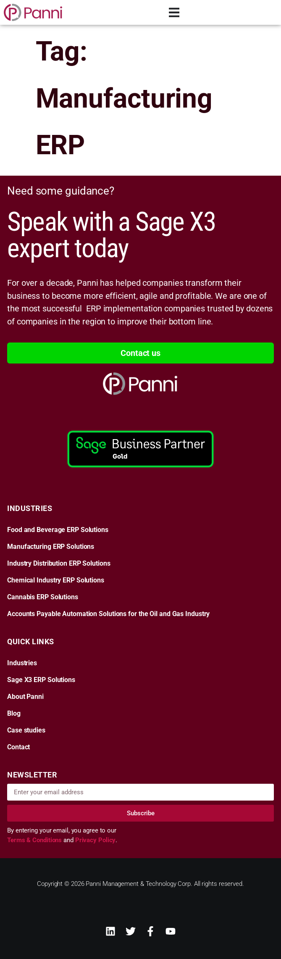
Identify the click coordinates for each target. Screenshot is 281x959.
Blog (14, 713)
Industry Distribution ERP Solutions (58, 563)
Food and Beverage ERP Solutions (57, 530)
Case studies (26, 730)
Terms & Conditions (35, 840)
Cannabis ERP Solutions (42, 597)
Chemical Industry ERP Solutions (55, 580)
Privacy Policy (95, 840)
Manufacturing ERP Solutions (50, 547)
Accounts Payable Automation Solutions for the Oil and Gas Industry (108, 614)
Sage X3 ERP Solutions (41, 680)
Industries (22, 663)
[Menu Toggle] (174, 12)
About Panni (25, 697)
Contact (18, 747)
